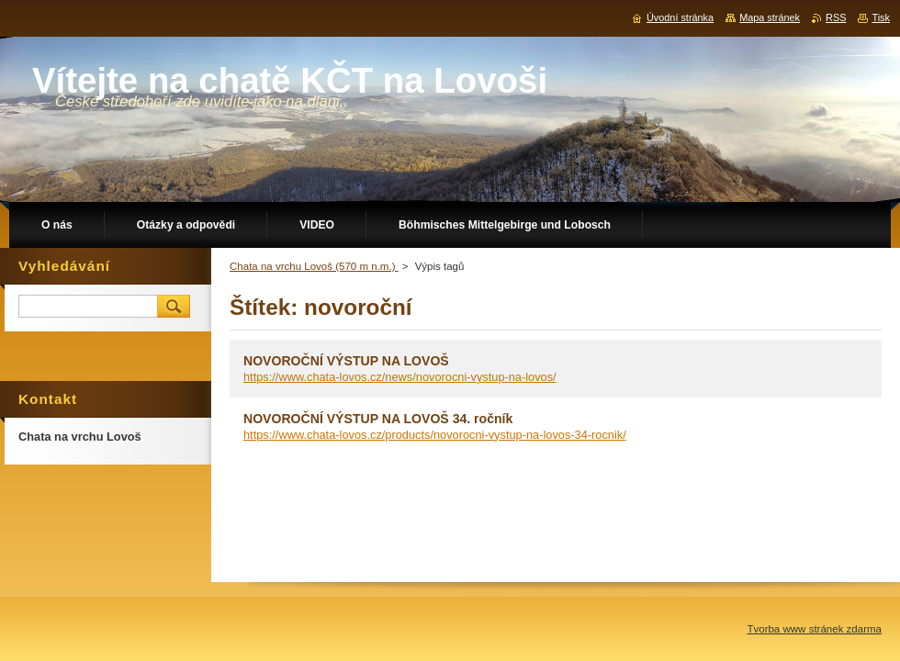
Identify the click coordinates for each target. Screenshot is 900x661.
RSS (836, 17)
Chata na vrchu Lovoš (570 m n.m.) (314, 266)
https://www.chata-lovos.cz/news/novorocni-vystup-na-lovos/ (400, 377)
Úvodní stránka (680, 17)
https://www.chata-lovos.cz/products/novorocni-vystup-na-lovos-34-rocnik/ (434, 435)
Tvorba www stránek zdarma (814, 628)
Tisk (881, 17)
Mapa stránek (769, 17)
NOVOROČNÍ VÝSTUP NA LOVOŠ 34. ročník (377, 418)
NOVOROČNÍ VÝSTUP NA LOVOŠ (346, 360)
